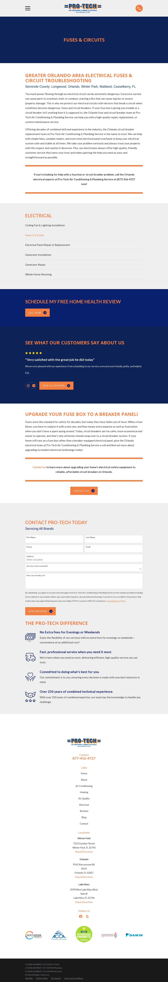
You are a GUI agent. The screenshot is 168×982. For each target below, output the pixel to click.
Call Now (37, 312)
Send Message (40, 611)
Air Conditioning (84, 786)
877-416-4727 (84, 758)
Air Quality (84, 798)
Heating (84, 792)
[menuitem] (84, 225)
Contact (84, 823)
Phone (29, 547)
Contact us (84, 490)
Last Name (90, 537)
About (84, 779)
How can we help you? (35, 575)
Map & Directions (84, 851)
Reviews (84, 811)
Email (88, 547)
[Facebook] (80, 916)
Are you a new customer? (37, 566)
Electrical (84, 804)
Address (30, 556)
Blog (84, 817)
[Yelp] (87, 916)
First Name (31, 537)
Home (84, 773)
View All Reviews (56, 385)
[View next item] (33, 385)
